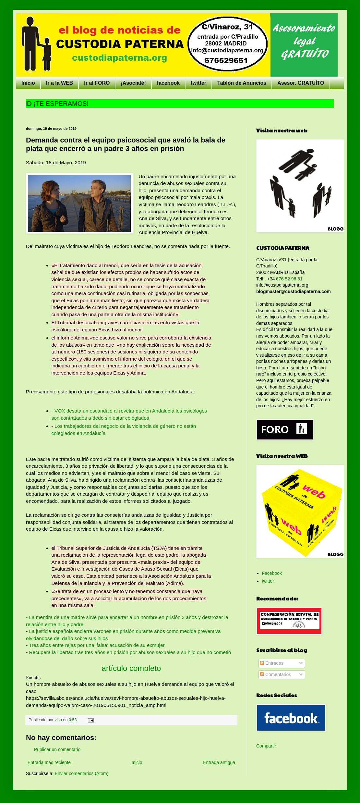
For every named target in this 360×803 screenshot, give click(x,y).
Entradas (271, 663)
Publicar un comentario (57, 749)
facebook (168, 83)
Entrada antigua (219, 762)
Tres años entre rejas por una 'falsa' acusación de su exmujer (96, 645)
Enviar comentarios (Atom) (82, 773)
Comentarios (275, 674)
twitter (198, 83)
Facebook (272, 573)
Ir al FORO (97, 83)
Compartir (266, 745)
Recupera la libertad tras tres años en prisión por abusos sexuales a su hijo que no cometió (130, 652)
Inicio (28, 83)
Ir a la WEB (59, 83)
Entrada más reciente (49, 762)
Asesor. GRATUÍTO (300, 83)
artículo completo (131, 668)
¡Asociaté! (133, 83)
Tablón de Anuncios (241, 83)
